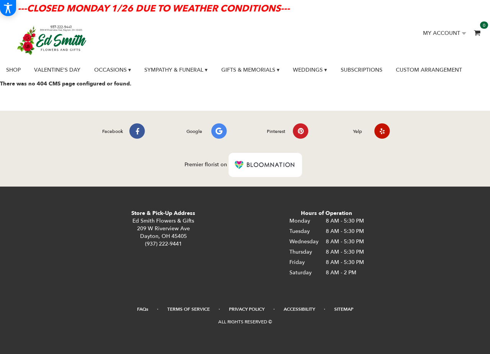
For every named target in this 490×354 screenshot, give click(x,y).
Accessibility (299, 309)
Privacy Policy (247, 309)
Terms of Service (188, 309)
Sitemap (343, 309)
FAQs (142, 309)
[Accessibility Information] (8, 8)
